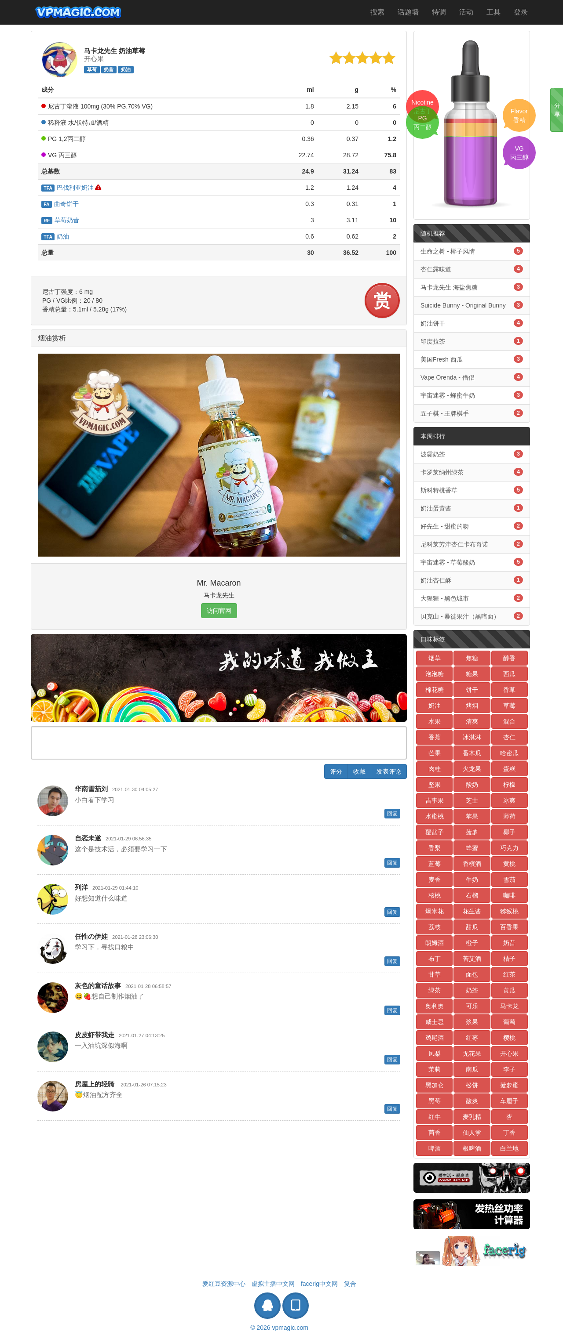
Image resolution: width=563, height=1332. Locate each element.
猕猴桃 (509, 911)
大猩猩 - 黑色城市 (471, 598)
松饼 (472, 1085)
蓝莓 (434, 863)
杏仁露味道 (471, 269)
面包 (472, 974)
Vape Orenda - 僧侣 (471, 377)
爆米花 (434, 911)
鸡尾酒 (434, 1037)
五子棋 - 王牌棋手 (471, 413)
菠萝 (472, 832)
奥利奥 (434, 1006)
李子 (509, 1069)
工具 (493, 12)
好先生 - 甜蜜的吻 (471, 526)
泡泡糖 (434, 673)
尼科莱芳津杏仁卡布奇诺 (471, 544)
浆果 (472, 1021)
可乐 (472, 1006)
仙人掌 (472, 1132)
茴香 (434, 1132)
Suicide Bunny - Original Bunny (471, 305)
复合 (350, 1283)
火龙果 (472, 768)
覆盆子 (434, 832)
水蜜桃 (434, 816)
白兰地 (509, 1148)
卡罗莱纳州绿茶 (471, 472)
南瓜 (472, 1069)
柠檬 (509, 784)
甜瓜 (472, 926)
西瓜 (509, 673)
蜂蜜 (472, 847)
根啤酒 (472, 1148)
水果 (434, 721)
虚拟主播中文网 (273, 1283)
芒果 (434, 752)
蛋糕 (509, 768)
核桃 (434, 895)
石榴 (472, 895)
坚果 (434, 784)
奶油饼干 (471, 323)
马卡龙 (509, 1006)
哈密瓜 (509, 752)
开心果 (509, 1053)
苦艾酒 (472, 958)
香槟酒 (472, 863)
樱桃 (509, 1037)
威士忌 (434, 1021)
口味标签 (432, 639)
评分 (336, 771)
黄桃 (509, 863)
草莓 (92, 69)
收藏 (359, 771)
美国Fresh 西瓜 (471, 359)
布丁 (434, 958)
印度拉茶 (471, 341)
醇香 (509, 658)
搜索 (377, 12)
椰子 (509, 832)
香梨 (434, 847)
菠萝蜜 (509, 1085)
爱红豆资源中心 (223, 1283)
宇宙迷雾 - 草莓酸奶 (471, 562)
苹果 (472, 816)
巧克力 (509, 847)
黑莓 (434, 1100)
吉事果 (434, 800)
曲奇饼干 (60, 203)
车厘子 (509, 1100)
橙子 (472, 942)
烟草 (434, 658)
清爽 (472, 721)
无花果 (472, 1053)
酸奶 (472, 784)
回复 (392, 814)
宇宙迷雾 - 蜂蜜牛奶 (471, 395)
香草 (509, 689)
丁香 (509, 1132)
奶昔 (108, 69)
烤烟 (472, 705)
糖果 (472, 673)
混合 (509, 721)
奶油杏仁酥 (471, 580)
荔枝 (434, 926)
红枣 (472, 1037)
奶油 (126, 69)
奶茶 (472, 990)
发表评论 (389, 771)
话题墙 (408, 12)
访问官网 (219, 610)
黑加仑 (434, 1085)
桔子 (509, 958)
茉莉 (434, 1069)
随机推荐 (432, 233)
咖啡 (509, 895)
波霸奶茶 (471, 454)
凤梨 (434, 1053)
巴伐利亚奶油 (67, 187)
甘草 (434, 974)
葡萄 (509, 1021)
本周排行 (432, 436)
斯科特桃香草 (471, 490)
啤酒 (434, 1148)
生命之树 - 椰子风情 (471, 251)
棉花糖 (434, 689)
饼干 (472, 689)
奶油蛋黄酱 (471, 508)
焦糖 (472, 658)
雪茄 (509, 879)
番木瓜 (472, 752)
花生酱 (472, 911)
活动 (466, 12)
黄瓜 (509, 990)
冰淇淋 (472, 737)
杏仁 (509, 737)
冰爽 (509, 800)
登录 (521, 12)
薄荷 (509, 816)
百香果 (509, 926)
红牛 (434, 1116)
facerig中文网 (319, 1283)
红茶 (509, 974)
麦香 (434, 879)
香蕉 (434, 737)
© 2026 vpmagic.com (279, 1327)
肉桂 (434, 768)
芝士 (472, 800)
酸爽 (472, 1100)
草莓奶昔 (60, 220)
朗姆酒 (434, 942)
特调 (439, 12)
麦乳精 (472, 1116)
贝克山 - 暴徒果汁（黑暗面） (471, 616)
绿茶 (434, 990)
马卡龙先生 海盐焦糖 (471, 287)
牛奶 (472, 879)
